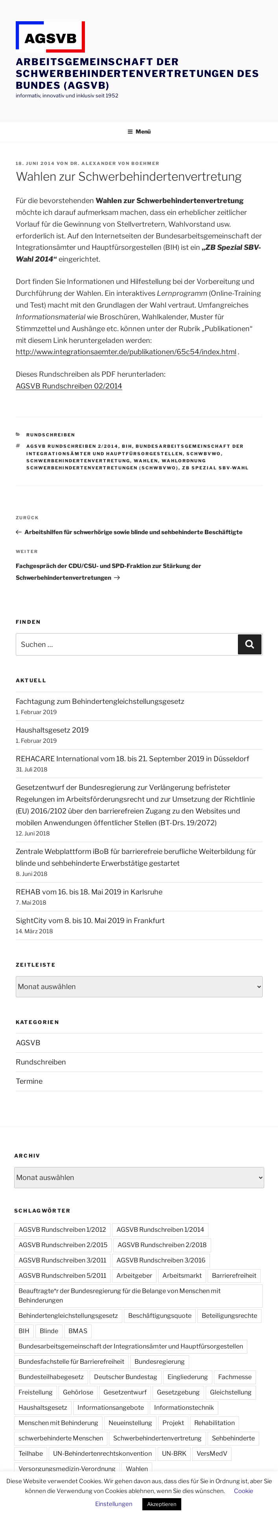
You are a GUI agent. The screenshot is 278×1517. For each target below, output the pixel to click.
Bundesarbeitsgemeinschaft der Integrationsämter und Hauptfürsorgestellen (130, 1346)
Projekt (173, 1423)
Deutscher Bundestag (125, 1377)
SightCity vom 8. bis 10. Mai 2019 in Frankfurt (90, 920)
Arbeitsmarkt (182, 1275)
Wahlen (146, 461)
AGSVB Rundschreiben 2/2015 (62, 1245)
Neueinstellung (130, 1423)
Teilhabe (30, 1453)
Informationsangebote (110, 1407)
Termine (29, 1081)
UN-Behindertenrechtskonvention (102, 1453)
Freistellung (35, 1392)
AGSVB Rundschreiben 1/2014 (160, 1229)
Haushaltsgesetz (42, 1407)
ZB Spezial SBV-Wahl (215, 468)
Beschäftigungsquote (159, 1315)
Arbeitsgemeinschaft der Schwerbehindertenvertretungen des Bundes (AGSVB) (138, 73)
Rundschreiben (50, 435)
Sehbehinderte (233, 1438)
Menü (139, 131)
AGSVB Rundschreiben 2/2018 (162, 1245)
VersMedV (212, 1453)
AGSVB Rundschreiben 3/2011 (62, 1260)
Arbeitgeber (134, 1275)
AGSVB (28, 1043)
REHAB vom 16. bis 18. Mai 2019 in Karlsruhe (89, 892)
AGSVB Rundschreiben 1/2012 (62, 1229)
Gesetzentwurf (125, 1392)
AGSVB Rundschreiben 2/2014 (72, 446)
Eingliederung (188, 1377)
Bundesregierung (159, 1361)
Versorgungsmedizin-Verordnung (67, 1469)
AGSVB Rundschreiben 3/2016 (161, 1260)
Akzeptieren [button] (162, 1504)
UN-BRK (174, 1453)
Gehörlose (78, 1392)
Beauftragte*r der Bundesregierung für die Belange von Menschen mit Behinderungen (119, 1295)
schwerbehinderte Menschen (60, 1438)
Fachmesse (235, 1377)
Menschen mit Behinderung (58, 1423)
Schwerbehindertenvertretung (78, 461)
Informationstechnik (184, 1407)
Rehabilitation (214, 1423)
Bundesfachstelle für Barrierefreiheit (71, 1361)
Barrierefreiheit (234, 1275)
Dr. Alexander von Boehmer (115, 163)
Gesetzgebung (178, 1392)
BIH (127, 446)
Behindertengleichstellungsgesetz (68, 1315)
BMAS (77, 1331)
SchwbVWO (203, 453)
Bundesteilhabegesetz (51, 1377)
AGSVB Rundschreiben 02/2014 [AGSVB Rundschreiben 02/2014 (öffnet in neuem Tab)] (69, 386)
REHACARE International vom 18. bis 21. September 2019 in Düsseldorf (132, 759)
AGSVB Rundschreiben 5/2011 (62, 1275)
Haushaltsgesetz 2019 (52, 730)
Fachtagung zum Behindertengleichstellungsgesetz (100, 701)
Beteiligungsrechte (229, 1315)
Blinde (49, 1331)
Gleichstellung (231, 1392)
